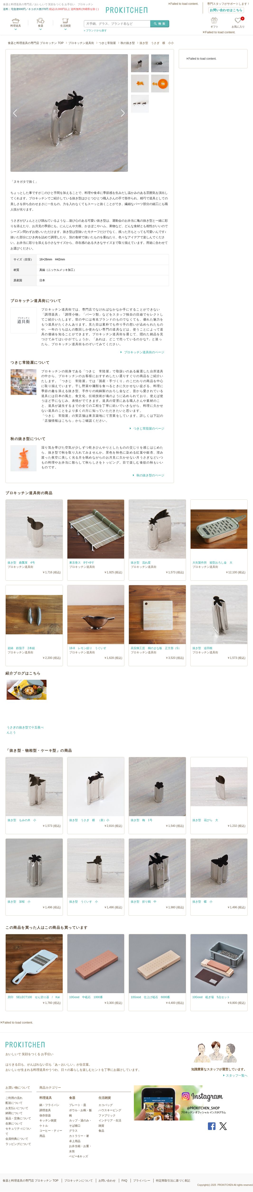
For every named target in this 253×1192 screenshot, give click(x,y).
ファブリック (107, 1115)
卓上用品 (74, 1141)
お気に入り (238, 23)
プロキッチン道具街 (81, 43)
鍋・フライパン (49, 1105)
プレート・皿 (77, 1105)
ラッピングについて (18, 1144)
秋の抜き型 (128, 43)
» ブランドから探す (95, 30)
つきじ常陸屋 (107, 43)
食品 (101, 1130)
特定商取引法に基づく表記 (173, 1180)
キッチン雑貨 (47, 1120)
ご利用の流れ (14, 1098)
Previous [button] (17, 113)
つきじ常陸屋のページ (148, 428)
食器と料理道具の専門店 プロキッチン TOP (36, 43)
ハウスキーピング (109, 1110)
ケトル (43, 1125)
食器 (40, 25)
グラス (73, 1130)
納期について (14, 1113)
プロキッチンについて (78, 1180)
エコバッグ (105, 1105)
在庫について (14, 1123)
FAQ (124, 1180)
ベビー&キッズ (78, 1156)
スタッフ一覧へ (237, 1075)
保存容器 (45, 1115)
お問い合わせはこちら (226, 10)
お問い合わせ (107, 1180)
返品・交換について (18, 1118)
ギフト (214, 26)
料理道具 (15, 25)
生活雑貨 (65, 25)
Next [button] (121, 113)
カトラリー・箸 (79, 1136)
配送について (14, 1103)
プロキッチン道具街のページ (143, 352)
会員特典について (16, 1138)
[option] (69, 113)
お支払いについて (16, 1108)
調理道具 (45, 1110)
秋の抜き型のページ (150, 475)
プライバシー (141, 1180)
